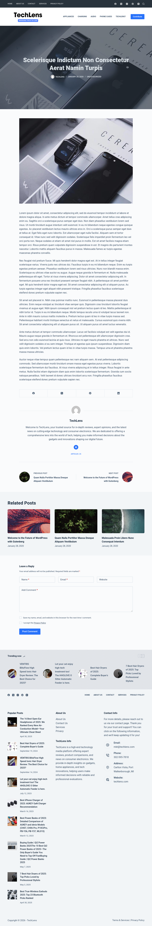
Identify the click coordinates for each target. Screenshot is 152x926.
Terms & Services (120, 920)
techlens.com (121, 781)
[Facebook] (115, 4)
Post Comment (29, 631)
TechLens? (121, 16)
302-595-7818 (121, 757)
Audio (93, 16)
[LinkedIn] (118, 393)
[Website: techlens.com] (107, 779)
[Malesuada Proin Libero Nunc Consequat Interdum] (123, 521)
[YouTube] (138, 4)
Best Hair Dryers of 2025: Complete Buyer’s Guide (99, 673)
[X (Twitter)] (121, 4)
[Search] (143, 4)
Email (64, 580)
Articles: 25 (76, 454)
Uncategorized (94, 77)
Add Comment (29, 590)
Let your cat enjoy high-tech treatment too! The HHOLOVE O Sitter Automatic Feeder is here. (64, 673)
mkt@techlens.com (124, 746)
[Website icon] (76, 447)
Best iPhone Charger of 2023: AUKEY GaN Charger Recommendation (33, 803)
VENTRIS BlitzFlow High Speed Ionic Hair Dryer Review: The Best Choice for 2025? (29, 673)
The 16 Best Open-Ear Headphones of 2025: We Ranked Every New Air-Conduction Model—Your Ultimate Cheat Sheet (32, 725)
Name (25, 580)
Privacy (60, 731)
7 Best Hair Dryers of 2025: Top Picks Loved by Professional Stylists (135, 673)
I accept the (34, 623)
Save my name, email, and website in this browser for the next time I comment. (57, 618)
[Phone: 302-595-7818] (107, 755)
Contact (31, 4)
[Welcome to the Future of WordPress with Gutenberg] (29, 521)
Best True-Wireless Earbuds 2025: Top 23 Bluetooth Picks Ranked (33, 894)
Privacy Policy (56, 4)
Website (103, 579)
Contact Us (62, 723)
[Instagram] (127, 4)
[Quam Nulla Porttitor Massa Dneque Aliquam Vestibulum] (76, 521)
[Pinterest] (133, 4)
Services (43, 4)
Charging (82, 16)
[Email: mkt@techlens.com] (107, 745)
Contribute (137, 16)
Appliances (68, 16)
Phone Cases (106, 16)
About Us (20, 4)
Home (10, 4)
